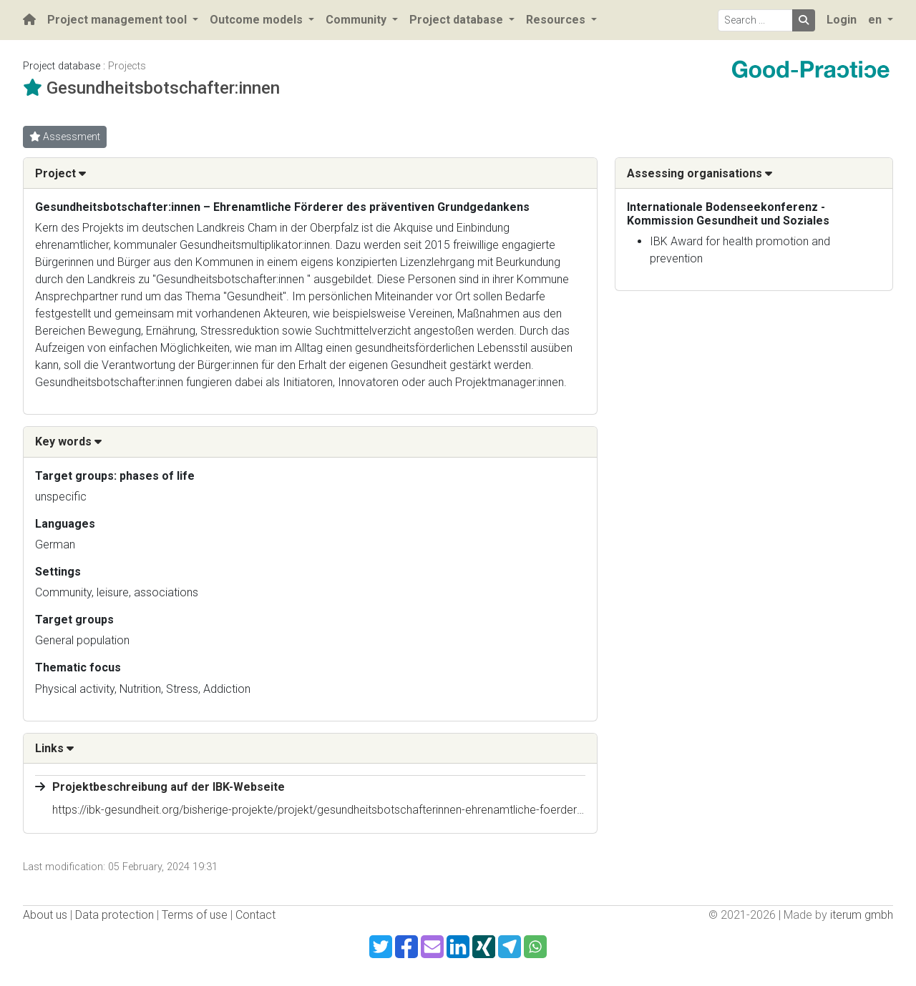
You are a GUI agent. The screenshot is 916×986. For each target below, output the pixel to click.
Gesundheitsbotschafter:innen (163, 88)
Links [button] (54, 748)
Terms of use (195, 915)
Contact (255, 915)
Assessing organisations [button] (699, 173)
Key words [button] (68, 441)
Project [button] (60, 173)
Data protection (114, 915)
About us (45, 915)
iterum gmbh (861, 915)
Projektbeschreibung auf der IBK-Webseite (168, 787)
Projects (127, 66)
